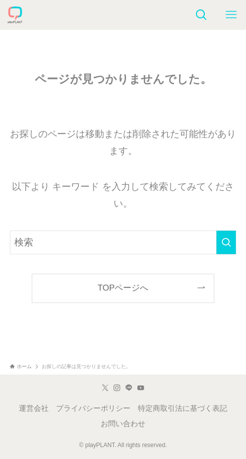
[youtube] (140, 387)
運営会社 (34, 408)
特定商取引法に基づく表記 (182, 408)
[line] (128, 387)
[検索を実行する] (226, 242)
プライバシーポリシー (93, 408)
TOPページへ (123, 288)
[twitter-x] (105, 387)
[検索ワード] (123, 242)
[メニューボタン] (231, 15)
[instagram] (117, 387)
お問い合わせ (123, 424)
